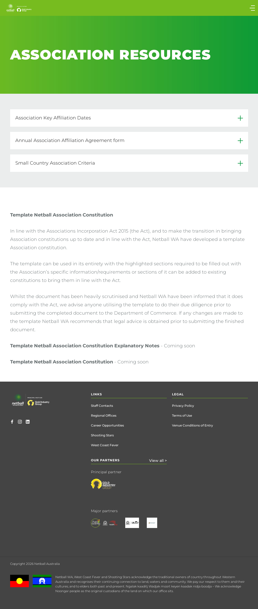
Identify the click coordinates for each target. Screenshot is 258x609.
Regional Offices (103, 415)
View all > (158, 460)
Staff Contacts (102, 406)
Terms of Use (182, 415)
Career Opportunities (107, 425)
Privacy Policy (183, 406)
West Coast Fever (104, 445)
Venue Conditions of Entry (192, 425)
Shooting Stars (102, 435)
